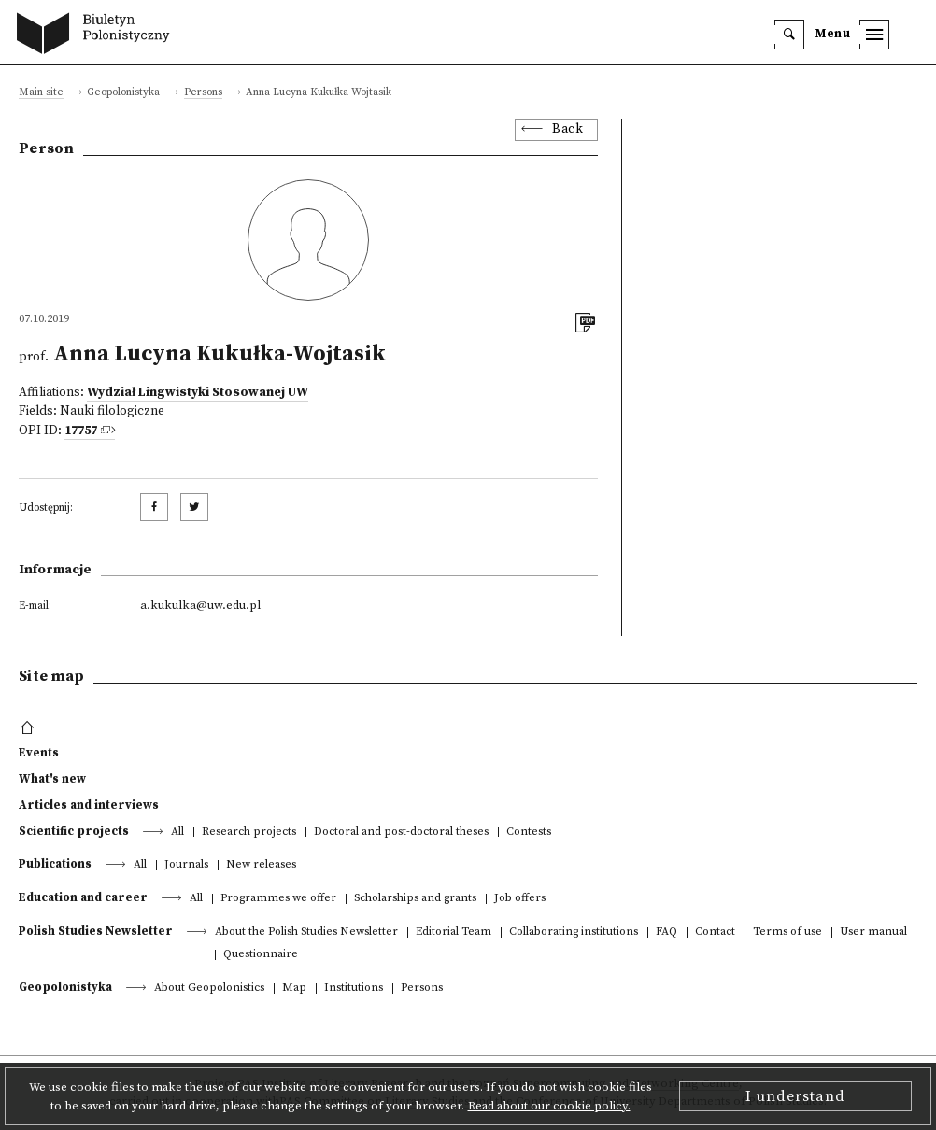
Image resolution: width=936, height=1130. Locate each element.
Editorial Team (453, 932)
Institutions (353, 988)
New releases (261, 865)
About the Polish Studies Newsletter (306, 932)
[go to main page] (98, 35)
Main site (41, 93)
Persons (203, 93)
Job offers (520, 899)
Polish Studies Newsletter (96, 931)
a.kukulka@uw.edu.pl (200, 605)
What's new (52, 778)
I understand (795, 1096)
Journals (186, 865)
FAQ (666, 932)
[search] (789, 34)
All (177, 832)
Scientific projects (74, 831)
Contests (528, 832)
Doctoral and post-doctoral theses (401, 832)
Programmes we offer (278, 899)
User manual (873, 932)
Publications (55, 863)
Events (39, 752)
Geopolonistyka (65, 987)
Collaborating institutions (573, 932)
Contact (715, 932)
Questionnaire (260, 955)
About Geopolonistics (209, 988)
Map (294, 988)
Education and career (83, 897)
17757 (80, 431)
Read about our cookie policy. (549, 1105)
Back (567, 129)
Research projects (249, 832)
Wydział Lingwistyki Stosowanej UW (197, 393)
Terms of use (787, 932)
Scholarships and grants (415, 899)
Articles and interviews (89, 805)
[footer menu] (29, 728)
